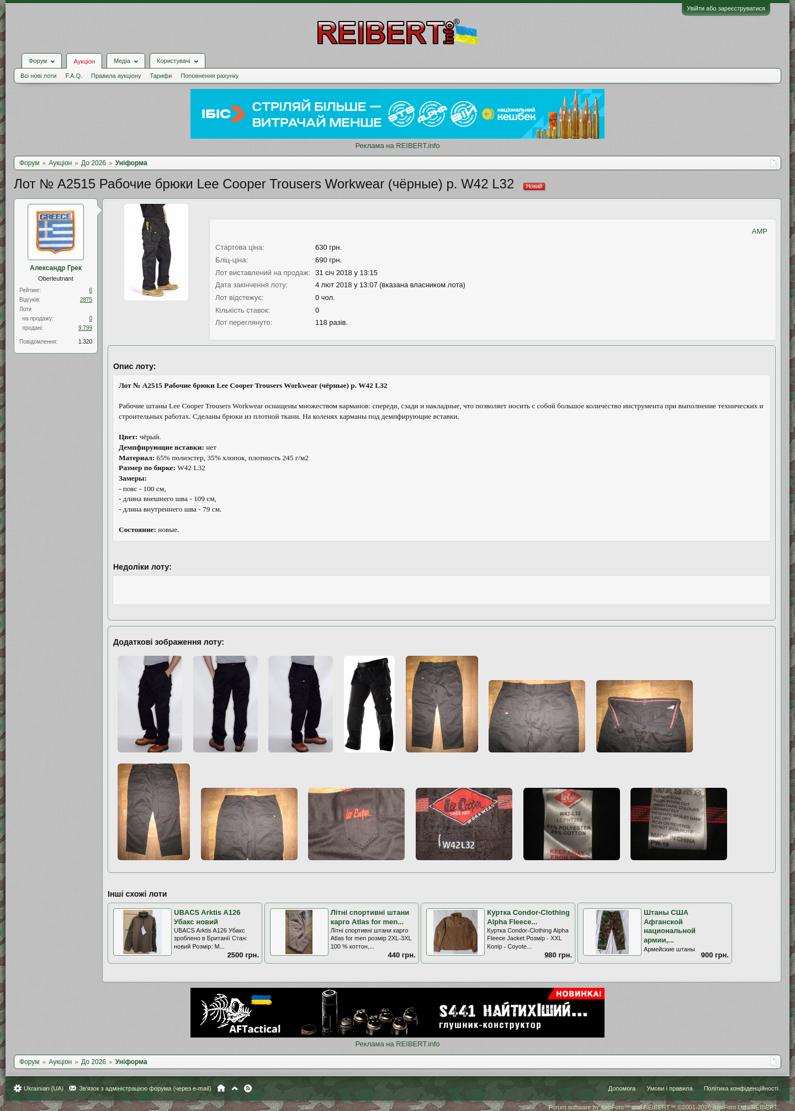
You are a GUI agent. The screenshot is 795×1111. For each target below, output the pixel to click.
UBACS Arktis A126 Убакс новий (207, 917)
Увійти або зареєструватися (726, 8)
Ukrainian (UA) (43, 1088)
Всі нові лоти (38, 75)
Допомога (621, 1088)
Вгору (235, 1088)
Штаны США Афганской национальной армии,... (670, 926)
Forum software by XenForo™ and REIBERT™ (663, 1107)
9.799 (85, 328)
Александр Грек (56, 268)
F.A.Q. (73, 75)
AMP (759, 231)
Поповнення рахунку (210, 75)
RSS (248, 1088)
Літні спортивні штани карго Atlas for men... (370, 917)
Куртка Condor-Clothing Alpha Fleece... (528, 917)
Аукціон (83, 61)
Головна (221, 1088)
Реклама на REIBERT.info (397, 145)
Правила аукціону (116, 75)
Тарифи (161, 75)
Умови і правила (669, 1088)
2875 (86, 300)
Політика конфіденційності (741, 1088)
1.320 (85, 342)
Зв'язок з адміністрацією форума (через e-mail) (145, 1088)
